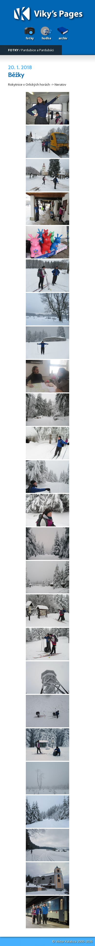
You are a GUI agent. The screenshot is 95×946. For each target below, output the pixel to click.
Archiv (62, 38)
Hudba (46, 38)
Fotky (30, 38)
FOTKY (13, 50)
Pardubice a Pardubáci (37, 50)
